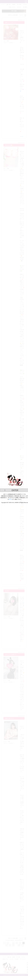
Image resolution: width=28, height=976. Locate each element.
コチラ (10, 499)
